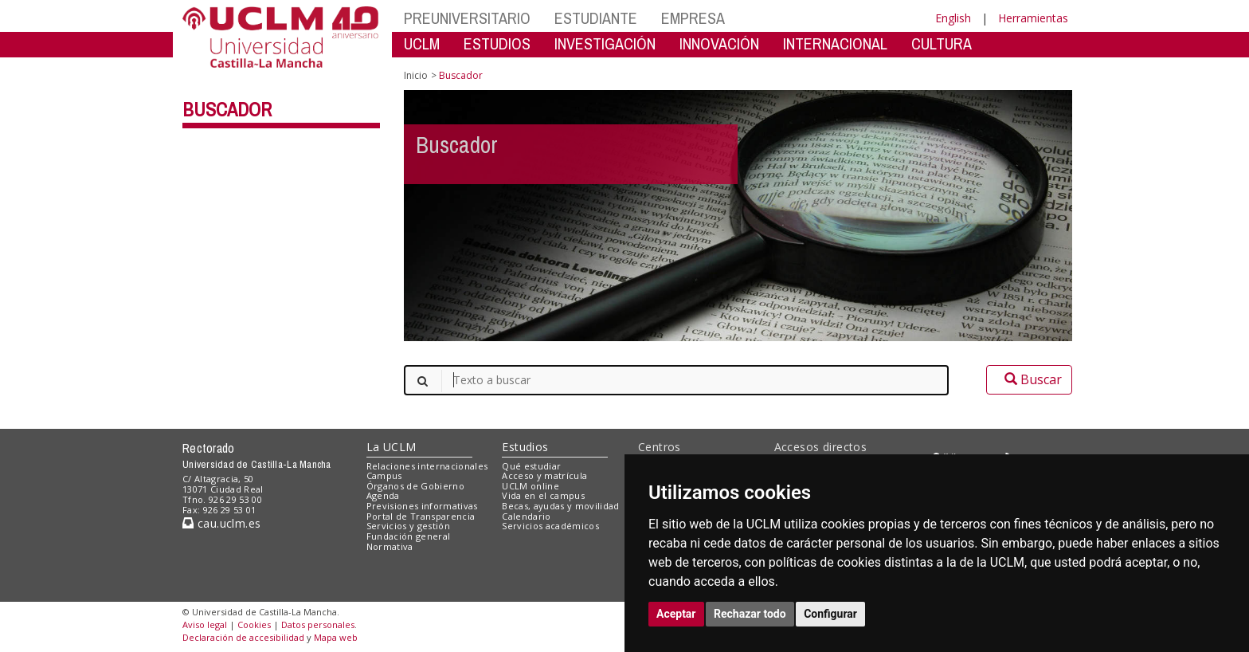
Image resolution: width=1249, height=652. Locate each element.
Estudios (525, 446)
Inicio (416, 75)
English (953, 18)
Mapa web (336, 637)
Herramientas (1033, 18)
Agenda (383, 495)
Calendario (526, 516)
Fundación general (408, 536)
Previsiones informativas (422, 506)
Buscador (227, 109)
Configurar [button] (830, 613)
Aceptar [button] (676, 613)
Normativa (389, 546)
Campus (384, 475)
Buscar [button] (1029, 379)
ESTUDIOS (497, 43)
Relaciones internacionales (427, 466)
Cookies (254, 624)
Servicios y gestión (408, 526)
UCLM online (530, 486)
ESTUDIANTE (595, 18)
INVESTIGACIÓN (605, 43)
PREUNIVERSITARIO (467, 18)
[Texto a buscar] (676, 380)
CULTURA (941, 43)
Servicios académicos (550, 526)
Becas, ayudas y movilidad (560, 506)
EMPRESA (693, 18)
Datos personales (317, 624)
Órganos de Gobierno (415, 486)
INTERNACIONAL (835, 43)
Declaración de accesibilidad (243, 637)
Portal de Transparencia (421, 516)
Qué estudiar (531, 466)
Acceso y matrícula (544, 475)
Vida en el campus (543, 495)
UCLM (422, 43)
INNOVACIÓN (719, 43)
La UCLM (391, 446)
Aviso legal (204, 624)
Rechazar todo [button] (750, 613)
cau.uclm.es (221, 523)
